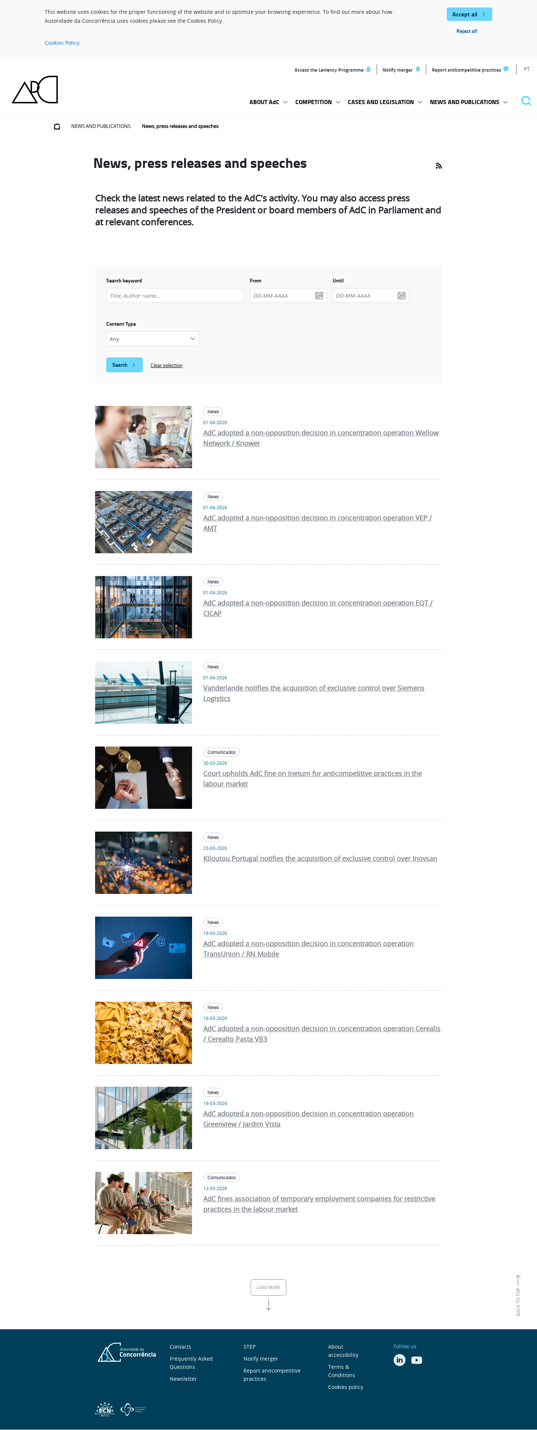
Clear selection (167, 365)
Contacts (180, 1346)
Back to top (518, 1302)
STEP (249, 1346)
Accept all (464, 14)
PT (527, 69)
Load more (268, 1287)
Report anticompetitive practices (466, 69)
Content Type (121, 324)
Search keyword (124, 280)
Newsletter (183, 1378)
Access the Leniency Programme (329, 69)
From (255, 280)
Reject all (466, 31)
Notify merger (398, 69)
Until (338, 280)
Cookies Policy (62, 42)
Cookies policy (345, 1386)
